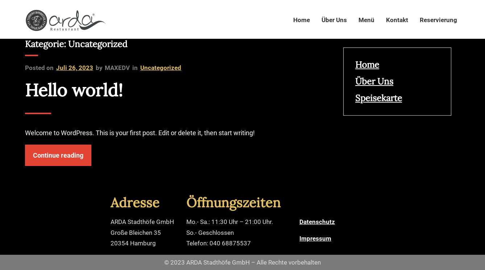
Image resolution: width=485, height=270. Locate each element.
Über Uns (374, 81)
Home (367, 64)
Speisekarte (378, 98)
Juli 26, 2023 (74, 67)
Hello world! (74, 90)
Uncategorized (160, 67)
